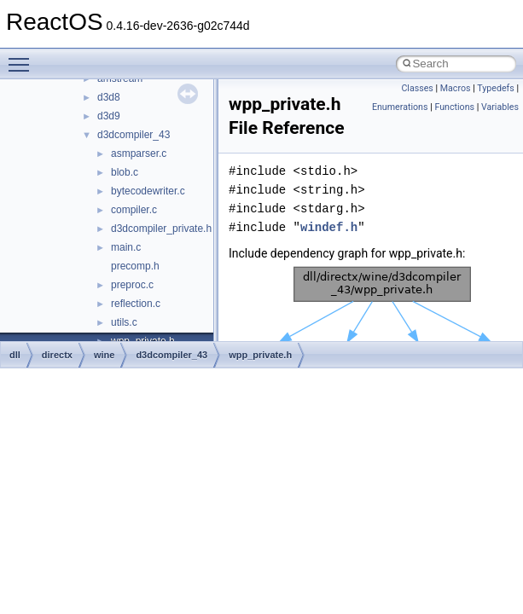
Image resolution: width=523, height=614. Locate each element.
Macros (455, 88)
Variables (500, 107)
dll (14, 355)
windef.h (328, 227)
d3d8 (108, 97)
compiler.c (134, 210)
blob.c (124, 172)
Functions (454, 107)
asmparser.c (138, 153)
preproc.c (132, 285)
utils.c (124, 322)
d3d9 (108, 116)
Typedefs (495, 88)
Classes (417, 88)
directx (57, 355)
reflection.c (135, 304)
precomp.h (135, 266)
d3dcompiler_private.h (161, 229)
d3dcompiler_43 (133, 135)
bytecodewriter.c (148, 191)
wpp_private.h (260, 355)
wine (104, 355)
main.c (126, 247)
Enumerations (400, 107)
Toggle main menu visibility (23, 57)
